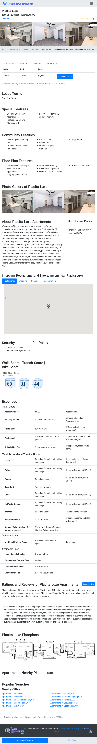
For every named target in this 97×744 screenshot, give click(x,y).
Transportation (49, 281)
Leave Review (88, 584)
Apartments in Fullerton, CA (14, 697)
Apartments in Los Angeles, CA (64, 703)
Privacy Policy (79, 729)
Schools (35, 281)
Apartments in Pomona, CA (62, 700)
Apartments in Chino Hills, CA (15, 703)
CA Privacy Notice (66, 729)
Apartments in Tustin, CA (13, 706)
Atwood (5, 18)
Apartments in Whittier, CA (62, 693)
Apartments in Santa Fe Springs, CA (66, 697)
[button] (72, 740)
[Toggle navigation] (91, 3)
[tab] (9, 63)
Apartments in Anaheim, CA (14, 693)
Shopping (23, 281)
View (64, 76)
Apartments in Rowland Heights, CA (18, 700)
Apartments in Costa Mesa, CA (64, 706)
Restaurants (9, 281)
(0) (94, 19)
